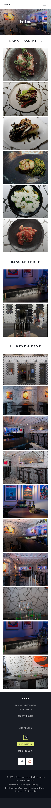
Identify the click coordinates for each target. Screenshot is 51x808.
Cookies (20, 791)
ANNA (6, 4)
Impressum (15, 784)
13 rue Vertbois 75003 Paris (31, 705)
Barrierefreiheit (31, 791)
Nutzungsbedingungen (32, 784)
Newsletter (25, 744)
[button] (45, 5)
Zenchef (30, 780)
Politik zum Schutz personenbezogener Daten (26, 788)
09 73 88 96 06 (25, 709)
